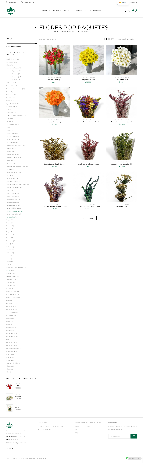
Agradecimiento (11, 59)
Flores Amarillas (11, 193)
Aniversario (9, 62)
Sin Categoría (10, 351)
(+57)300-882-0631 (27, 2)
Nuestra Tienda (11, 2)
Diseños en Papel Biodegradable (16, 166)
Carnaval (8, 110)
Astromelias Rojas (54, 80)
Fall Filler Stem (121, 206)
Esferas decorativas (12, 172)
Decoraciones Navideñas (14, 145)
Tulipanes (9, 366)
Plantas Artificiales (12, 297)
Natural (62, 31)
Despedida (9, 148)
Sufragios (9, 360)
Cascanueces (10, 113)
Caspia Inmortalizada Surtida (121, 122)
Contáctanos (133, 2)
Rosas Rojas (10, 327)
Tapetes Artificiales (12, 363)
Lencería (8, 253)
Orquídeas (9, 285)
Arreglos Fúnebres (12, 74)
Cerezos (8, 118)
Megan (17, 407)
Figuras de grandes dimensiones (16, 184)
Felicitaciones (10, 178)
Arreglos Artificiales (12, 68)
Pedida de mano (11, 291)
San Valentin (10, 342)
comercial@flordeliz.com (18, 443)
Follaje (8, 220)
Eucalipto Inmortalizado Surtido (55, 206)
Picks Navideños (11, 294)
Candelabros (10, 107)
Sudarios (8, 357)
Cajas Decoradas (11, 104)
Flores (8, 190)
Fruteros (8, 226)
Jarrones (8, 250)
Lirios (7, 256)
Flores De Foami (11, 202)
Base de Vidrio (10, 86)
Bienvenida (9, 95)
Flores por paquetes (13, 211)
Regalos (8, 318)
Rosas (8, 321)
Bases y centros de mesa (14, 89)
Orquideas (9, 282)
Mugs (7, 265)
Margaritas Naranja (55, 122)
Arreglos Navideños (12, 80)
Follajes (8, 223)
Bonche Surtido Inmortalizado (88, 122)
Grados (8, 238)
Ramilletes (9, 315)
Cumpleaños (10, 142)
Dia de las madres (11, 157)
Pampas (8, 288)
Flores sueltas (71, 31)
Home (56, 31)
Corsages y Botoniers (13, 136)
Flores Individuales (12, 208)
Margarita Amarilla (88, 80)
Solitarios (9, 354)
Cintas (8, 121)
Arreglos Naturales (12, 77)
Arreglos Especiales (12, 71)
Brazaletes (9, 101)
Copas (8, 127)
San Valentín (10, 345)
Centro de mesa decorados (14, 116)
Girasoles (9, 235)
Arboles (8, 65)
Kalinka (17, 385)
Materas (8, 262)
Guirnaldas (9, 241)
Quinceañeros (10, 312)
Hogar (8, 244)
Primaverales (10, 306)
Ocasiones (9, 279)
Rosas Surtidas (10, 333)
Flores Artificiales (11, 196)
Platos (8, 300)
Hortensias (9, 247)
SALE (7, 339)
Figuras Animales (11, 181)
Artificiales (9, 83)
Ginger (8, 232)
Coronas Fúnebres (12, 133)
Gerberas (9, 229)
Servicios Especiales (12, 348)
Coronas (8, 130)
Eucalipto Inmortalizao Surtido (88, 206)
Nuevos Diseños (11, 276)
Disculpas (9, 163)
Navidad (8, 273)
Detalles (8, 151)
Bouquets (9, 98)
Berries (8, 92)
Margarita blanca (122, 80)
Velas (7, 372)
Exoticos (8, 175)
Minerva (18, 396)
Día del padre (10, 160)
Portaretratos (10, 303)
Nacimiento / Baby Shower (14, 268)
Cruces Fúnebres (11, 139)
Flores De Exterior (12, 199)
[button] (135, 11)
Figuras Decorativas (12, 187)
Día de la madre (11, 154)
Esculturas (9, 169)
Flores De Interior (11, 205)
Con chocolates (11, 124)
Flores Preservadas (12, 214)
